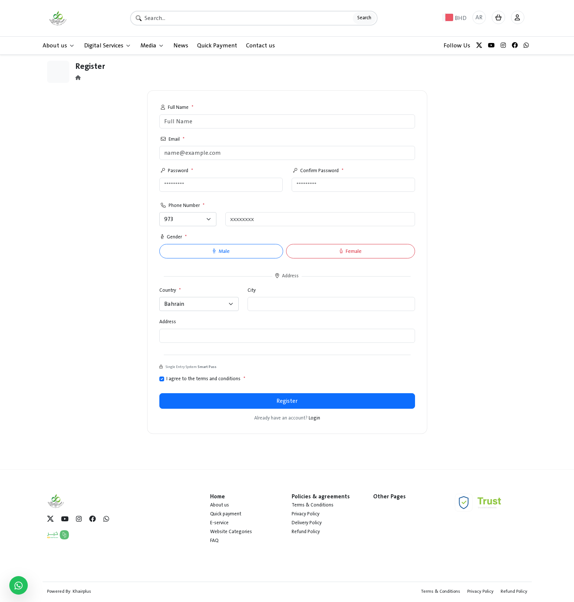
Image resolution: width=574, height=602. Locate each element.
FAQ (214, 540)
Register (287, 401)
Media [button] (151, 45)
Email (173, 139)
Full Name (177, 107)
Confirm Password (318, 171)
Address (167, 322)
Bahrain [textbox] (174, 304)
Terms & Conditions (313, 505)
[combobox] (188, 219)
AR (478, 17)
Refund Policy (306, 532)
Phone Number (183, 206)
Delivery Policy (307, 523)
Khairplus (82, 591)
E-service (219, 523)
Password (177, 171)
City (252, 290)
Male (221, 251)
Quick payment (225, 514)
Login (314, 418)
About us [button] (58, 45)
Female (350, 251)
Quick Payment (217, 45)
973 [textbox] (168, 219)
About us (219, 505)
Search (364, 18)
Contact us (260, 45)
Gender (174, 237)
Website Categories (231, 532)
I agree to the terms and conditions (205, 379)
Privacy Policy (305, 514)
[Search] (254, 18)
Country (170, 290)
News (180, 45)
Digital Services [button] (107, 45)
